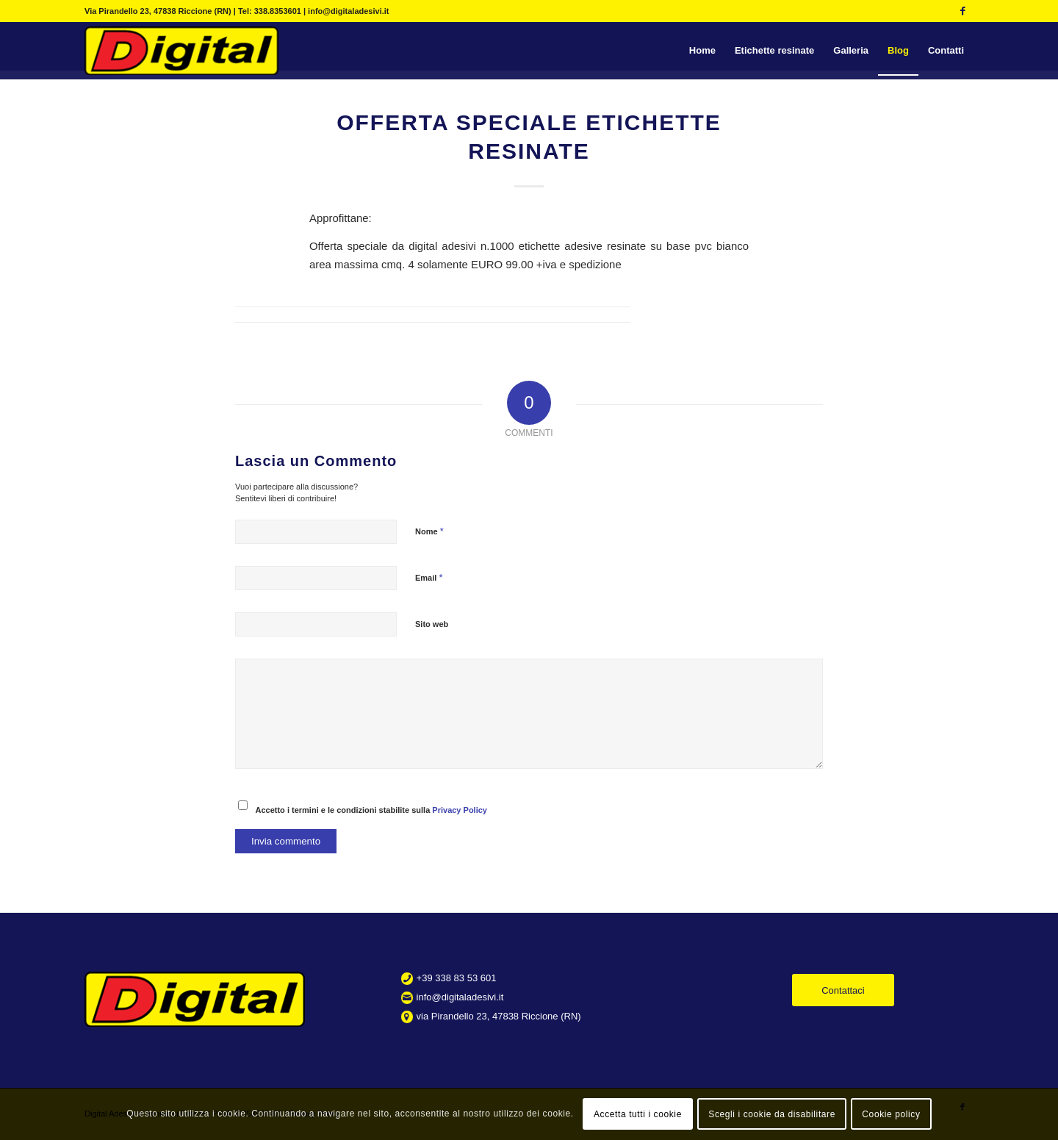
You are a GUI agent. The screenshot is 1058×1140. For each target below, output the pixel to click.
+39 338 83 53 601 (457, 977)
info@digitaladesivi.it (460, 997)
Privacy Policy (459, 810)
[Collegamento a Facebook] (962, 11)
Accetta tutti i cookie (638, 1114)
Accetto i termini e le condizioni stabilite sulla (371, 810)
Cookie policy (891, 1114)
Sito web (431, 624)
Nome (429, 531)
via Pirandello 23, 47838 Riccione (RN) (499, 1016)
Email (428, 577)
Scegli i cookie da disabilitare (771, 1114)
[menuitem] (702, 50)
